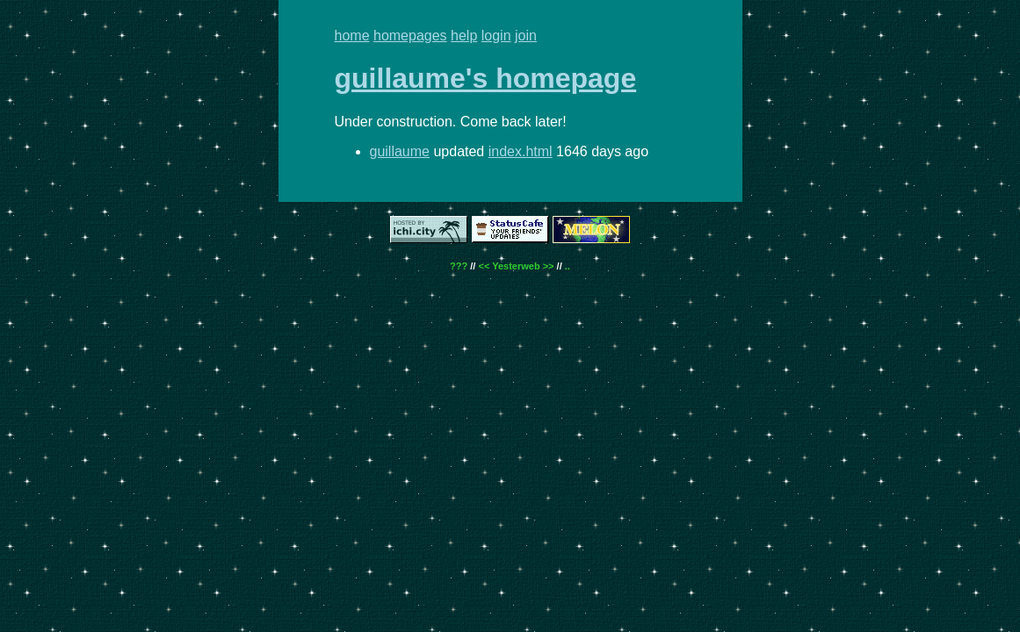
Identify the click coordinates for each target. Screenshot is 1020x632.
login (496, 35)
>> (548, 266)
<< (483, 266)
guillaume (400, 151)
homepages (410, 35)
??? (458, 266)
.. (567, 266)
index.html (520, 151)
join (526, 35)
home (352, 35)
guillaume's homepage (486, 78)
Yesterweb (515, 266)
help (464, 35)
